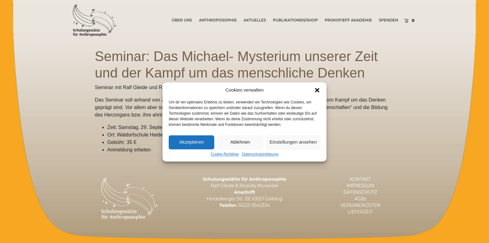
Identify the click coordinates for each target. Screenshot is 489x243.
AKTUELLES (255, 20)
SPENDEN (388, 20)
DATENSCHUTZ (360, 192)
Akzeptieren (191, 145)
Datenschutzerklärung (260, 157)
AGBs (360, 199)
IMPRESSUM (360, 185)
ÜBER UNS (182, 20)
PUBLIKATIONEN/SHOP (295, 20)
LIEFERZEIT (360, 212)
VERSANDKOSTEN (360, 205)
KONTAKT (360, 179)
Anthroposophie (218, 20)
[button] (317, 93)
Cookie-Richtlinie (225, 157)
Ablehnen (240, 145)
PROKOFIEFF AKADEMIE (348, 20)
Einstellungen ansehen (293, 145)
